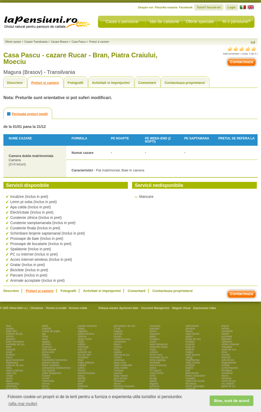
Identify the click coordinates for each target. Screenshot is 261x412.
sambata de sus (15, 344)
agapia (46, 341)
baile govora (193, 354)
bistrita (81, 378)
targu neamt (121, 375)
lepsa (81, 341)
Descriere (15, 83)
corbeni (46, 357)
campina (226, 378)
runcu (81, 375)
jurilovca (154, 386)
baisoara (155, 333)
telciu (224, 352)
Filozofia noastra (166, 7)
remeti (45, 378)
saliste (81, 344)
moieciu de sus (15, 365)
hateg (81, 328)
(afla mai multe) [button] (22, 404)
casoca (118, 346)
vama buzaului (158, 365)
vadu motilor (121, 367)
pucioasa (226, 336)
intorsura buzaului (124, 386)
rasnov (10, 336)
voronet (46, 344)
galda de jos (228, 386)
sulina (81, 367)
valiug (189, 357)
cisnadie (190, 378)
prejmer (190, 349)
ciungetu (155, 339)
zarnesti (10, 349)
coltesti (154, 352)
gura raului (12, 388)
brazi (81, 360)
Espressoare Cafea (204, 308)
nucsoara (155, 325)
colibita (82, 365)
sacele (225, 333)
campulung (12, 383)
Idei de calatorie (164, 21)
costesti (190, 344)
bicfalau (190, 341)
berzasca (191, 383)
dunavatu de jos (159, 357)
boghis (189, 367)
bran (8, 325)
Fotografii (75, 83)
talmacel (226, 339)
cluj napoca (48, 370)
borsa (45, 386)
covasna (47, 346)
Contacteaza (241, 61)
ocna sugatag (157, 360)
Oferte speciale (200, 21)
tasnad (46, 388)
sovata (10, 328)
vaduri (189, 336)
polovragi (83, 346)
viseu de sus (228, 349)
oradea (118, 352)
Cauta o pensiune (122, 21)
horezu (82, 370)
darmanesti (192, 373)
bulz (188, 370)
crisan (9, 375)
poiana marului (50, 362)
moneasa (119, 381)
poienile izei (84, 352)
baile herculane (15, 341)
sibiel (45, 325)
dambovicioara (86, 373)
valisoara (226, 341)
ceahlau (190, 365)
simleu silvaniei (230, 344)
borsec (118, 336)
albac (9, 381)
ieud (80, 388)
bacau (189, 331)
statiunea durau (159, 346)
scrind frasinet (229, 367)
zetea (153, 367)
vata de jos (227, 360)
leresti (81, 381)
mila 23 (82, 349)
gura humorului (15, 360)
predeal (10, 354)
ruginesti (190, 388)
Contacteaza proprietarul (185, 83)
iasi (44, 333)
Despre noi (145, 7)
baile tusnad (49, 349)
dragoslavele (228, 362)
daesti (153, 381)
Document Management (155, 308)
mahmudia (48, 381)
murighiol (83, 357)
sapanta (82, 331)
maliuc (189, 352)
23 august (155, 370)
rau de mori (84, 354)
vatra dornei (192, 333)
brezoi (225, 325)
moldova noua (122, 339)
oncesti (225, 354)
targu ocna (120, 362)
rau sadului (227, 383)
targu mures (85, 339)
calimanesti (192, 325)
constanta (227, 331)
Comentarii (147, 83)
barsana (190, 328)
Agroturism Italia (128, 308)
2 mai (117, 328)
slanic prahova (14, 370)
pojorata (154, 328)
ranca (9, 378)
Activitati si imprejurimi (111, 83)
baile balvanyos (159, 344)
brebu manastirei (195, 375)
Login (232, 7)
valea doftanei (86, 362)
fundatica (226, 370)
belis (9, 346)
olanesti (225, 357)
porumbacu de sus (124, 325)
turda (153, 375)
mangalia (226, 346)
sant (80, 383)
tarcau (117, 383)
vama (9, 357)
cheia (45, 336)
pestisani (155, 362)
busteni (46, 375)
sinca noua (156, 354)
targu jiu (190, 346)
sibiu (9, 367)
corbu (153, 341)
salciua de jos (122, 354)
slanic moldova (50, 365)
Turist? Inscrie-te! (209, 7)
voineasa (119, 360)
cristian (225, 365)
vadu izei (11, 373)
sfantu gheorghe (195, 386)
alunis (224, 375)
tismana (154, 388)
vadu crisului (193, 362)
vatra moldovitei (123, 365)
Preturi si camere (45, 83)
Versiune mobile (77, 308)
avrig (45, 339)
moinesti (118, 370)
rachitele (119, 388)
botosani (83, 386)
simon (153, 331)
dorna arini (48, 352)
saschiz (118, 373)
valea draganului (51, 373)
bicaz (117, 349)
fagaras (154, 383)
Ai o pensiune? (236, 21)
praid (9, 352)
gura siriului (120, 378)
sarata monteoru (87, 325)
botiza (45, 354)
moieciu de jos (14, 333)
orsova (46, 383)
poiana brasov (86, 333)
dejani (117, 344)
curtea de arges (51, 331)
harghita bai (192, 360)
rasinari (118, 333)
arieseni (10, 339)
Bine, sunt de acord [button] (231, 401)
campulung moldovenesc (56, 367)
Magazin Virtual (181, 308)
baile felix (11, 331)
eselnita (46, 328)
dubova (82, 336)
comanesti (120, 341)
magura (118, 331)
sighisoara (12, 362)
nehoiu (225, 328)
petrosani (11, 386)
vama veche (157, 373)
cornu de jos (228, 381)
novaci (117, 357)
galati (153, 336)
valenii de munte (195, 381)
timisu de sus (193, 339)
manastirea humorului (54, 360)
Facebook (186, 7)
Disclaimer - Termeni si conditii (49, 308)
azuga (153, 378)
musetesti (227, 373)
